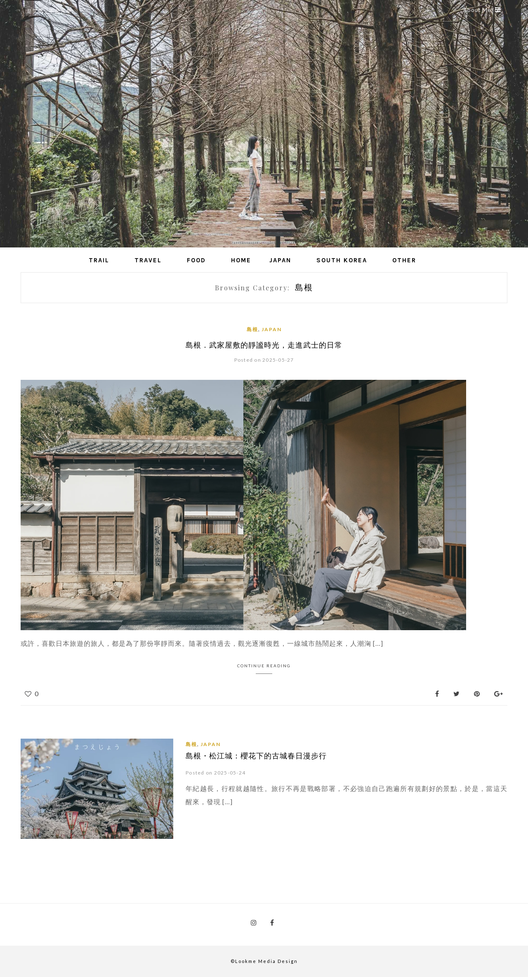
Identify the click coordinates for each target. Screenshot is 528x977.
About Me (482, 10)
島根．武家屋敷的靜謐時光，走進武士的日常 (264, 345)
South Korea (341, 260)
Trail (99, 260)
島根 (252, 329)
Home (241, 260)
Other (404, 260)
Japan (280, 260)
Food (196, 260)
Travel (148, 260)
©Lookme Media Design (264, 961)
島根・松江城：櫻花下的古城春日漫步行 (256, 755)
